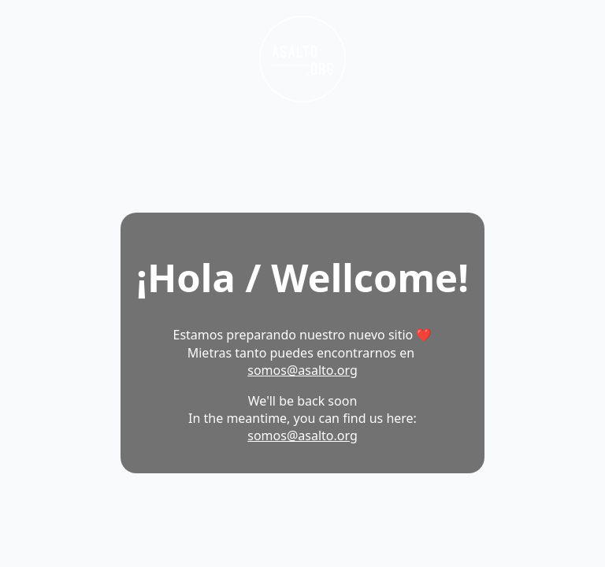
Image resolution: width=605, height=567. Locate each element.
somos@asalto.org (302, 370)
